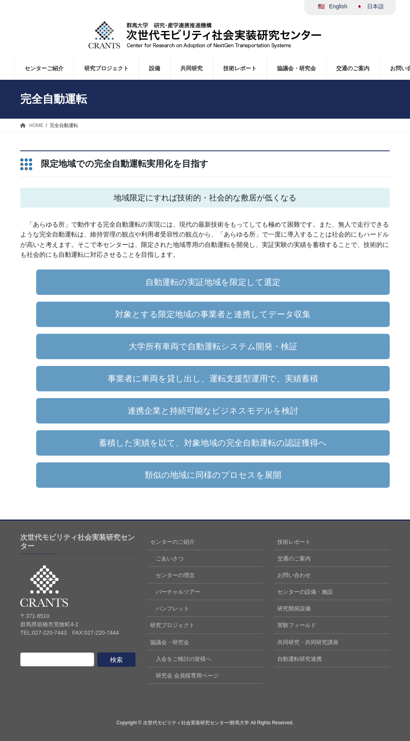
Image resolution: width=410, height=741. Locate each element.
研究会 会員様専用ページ (187, 675)
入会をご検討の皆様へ (183, 659)
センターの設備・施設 (305, 592)
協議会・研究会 (169, 642)
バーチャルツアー (178, 592)
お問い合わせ (294, 575)
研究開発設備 (294, 608)
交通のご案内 (294, 558)
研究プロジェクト (172, 625)
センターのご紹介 (172, 542)
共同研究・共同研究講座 (307, 642)
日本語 (375, 6)
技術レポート (294, 542)
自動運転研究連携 (299, 659)
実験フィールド (296, 625)
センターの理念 (175, 575)
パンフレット (172, 608)
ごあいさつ (170, 558)
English (338, 6)
